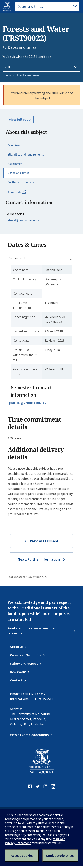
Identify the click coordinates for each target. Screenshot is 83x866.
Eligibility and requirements (26, 154)
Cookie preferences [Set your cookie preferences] (60, 855)
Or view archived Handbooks (21, 75)
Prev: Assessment (44, 541)
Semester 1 (17, 258)
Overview (14, 145)
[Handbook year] (41, 67)
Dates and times (18, 173)
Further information (21, 182)
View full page (20, 119)
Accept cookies (22, 855)
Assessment (16, 164)
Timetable (21, 193)
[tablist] (47, 6)
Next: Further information (39, 559)
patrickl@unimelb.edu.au (22, 220)
